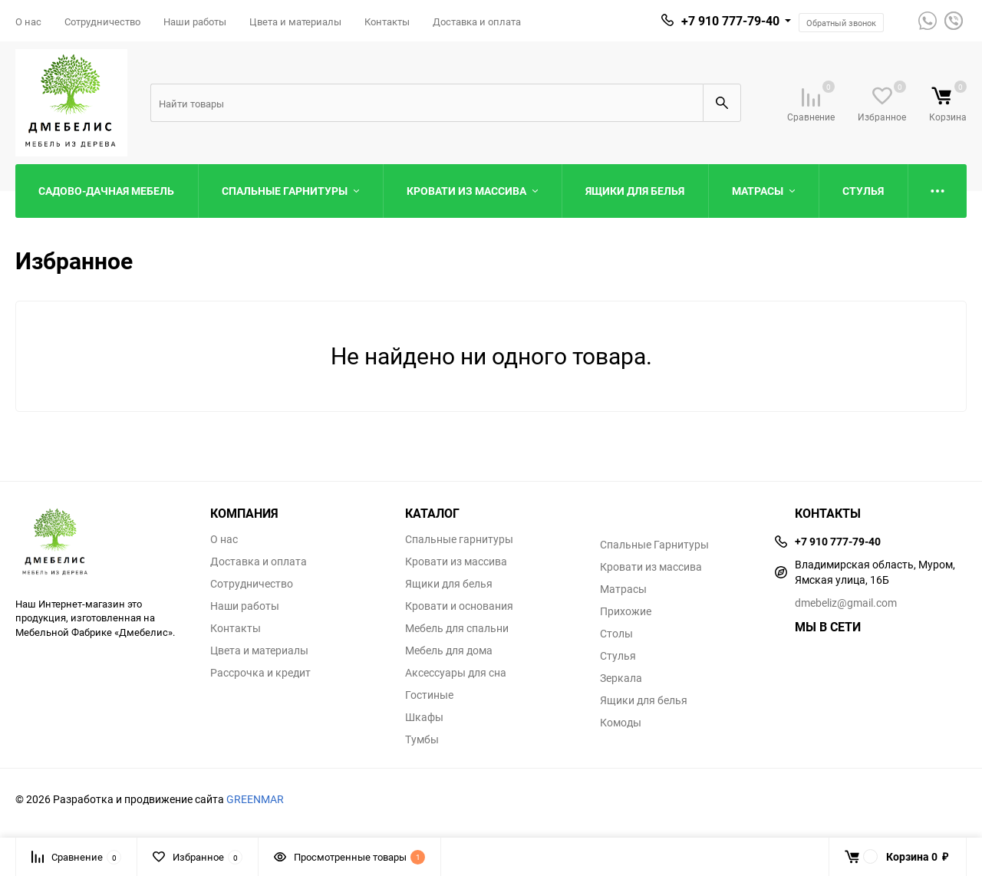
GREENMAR (255, 799)
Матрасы (623, 589)
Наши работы (194, 21)
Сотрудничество (102, 21)
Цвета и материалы (295, 21)
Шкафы (424, 717)
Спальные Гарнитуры (654, 544)
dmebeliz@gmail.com (846, 602)
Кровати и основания (459, 606)
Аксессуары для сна (455, 672)
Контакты (387, 21)
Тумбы (422, 739)
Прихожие (625, 611)
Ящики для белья (449, 583)
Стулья (618, 655)
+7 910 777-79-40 (730, 20)
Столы (616, 633)
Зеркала (621, 678)
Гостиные (429, 695)
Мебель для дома (449, 650)
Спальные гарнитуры (459, 539)
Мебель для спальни (457, 628)
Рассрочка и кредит (260, 672)
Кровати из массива (456, 561)
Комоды (620, 722)
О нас (28, 21)
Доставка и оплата (477, 21)
